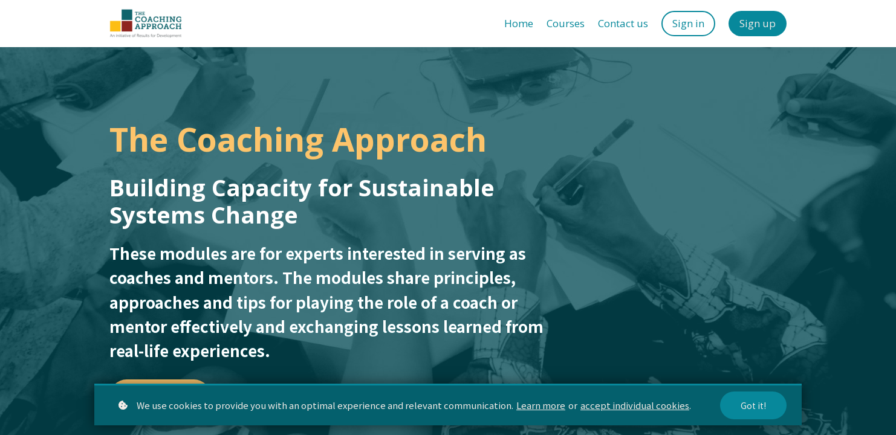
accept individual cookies (634, 405)
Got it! (753, 405)
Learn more (540, 405)
